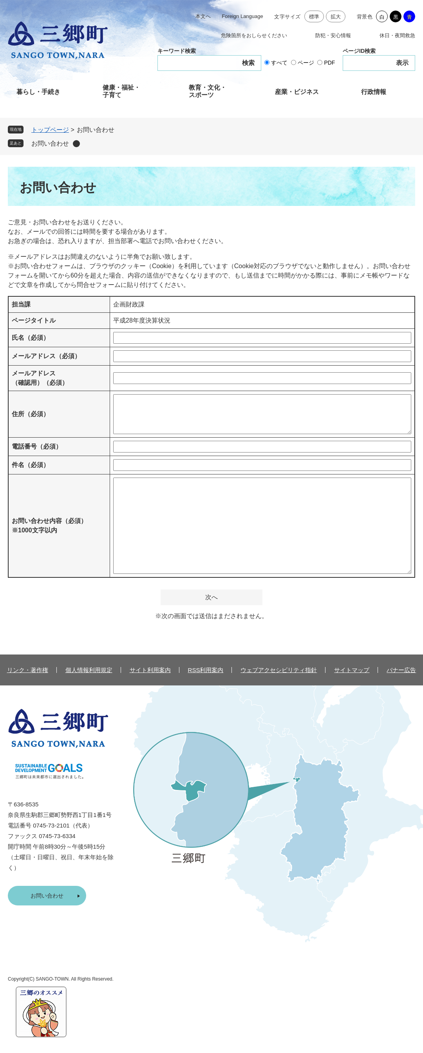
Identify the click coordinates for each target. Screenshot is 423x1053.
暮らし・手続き (38, 91)
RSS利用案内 (206, 670)
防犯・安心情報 (333, 35)
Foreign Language (242, 16)
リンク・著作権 (27, 670)
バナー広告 (401, 670)
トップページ (50, 129)
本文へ (203, 16)
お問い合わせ (50, 143)
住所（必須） (30, 414)
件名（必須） (30, 465)
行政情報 (373, 91)
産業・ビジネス (297, 91)
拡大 (336, 17)
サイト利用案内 (150, 670)
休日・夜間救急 (397, 35)
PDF (329, 63)
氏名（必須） (30, 337)
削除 (76, 143)
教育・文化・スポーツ (207, 91)
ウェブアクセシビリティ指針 (278, 670)
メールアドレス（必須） (46, 356)
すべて (279, 63)
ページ (306, 63)
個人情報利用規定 (88, 670)
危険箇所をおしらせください (254, 35)
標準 (314, 17)
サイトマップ (351, 670)
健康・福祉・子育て (121, 91)
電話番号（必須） (37, 446)
